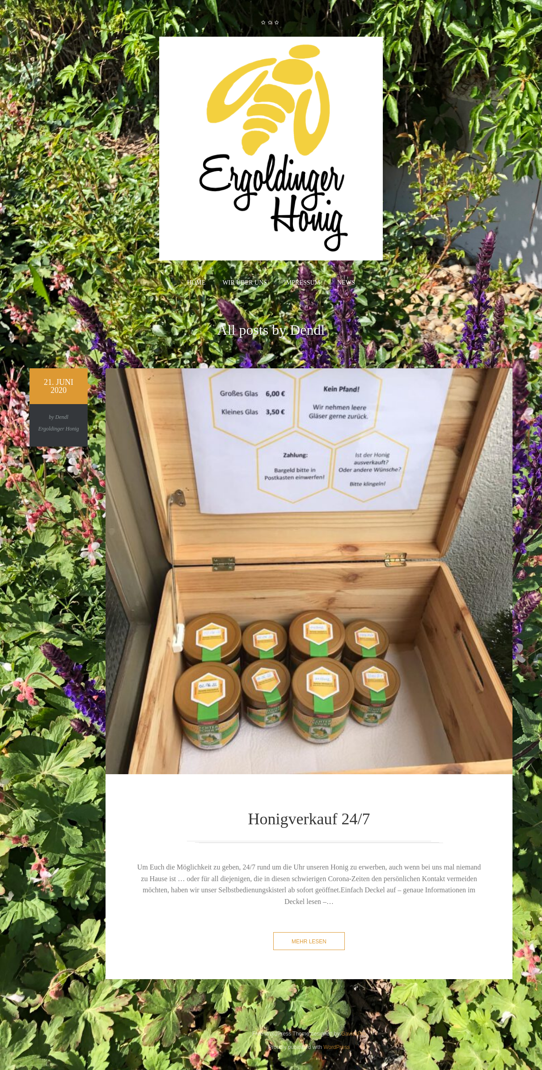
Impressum (302, 282)
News (346, 282)
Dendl (61, 417)
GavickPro (353, 1034)
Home (196, 282)
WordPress (336, 1047)
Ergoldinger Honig (58, 429)
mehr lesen (309, 941)
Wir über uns (245, 282)
